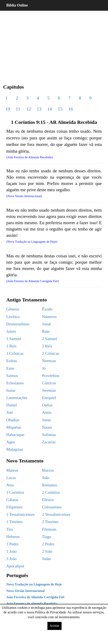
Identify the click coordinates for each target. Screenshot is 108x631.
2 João (47, 551)
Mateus (12, 470)
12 (28, 108)
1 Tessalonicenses (20, 514)
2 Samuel (49, 338)
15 (60, 108)
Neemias (49, 361)
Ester (10, 368)
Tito (9, 529)
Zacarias (48, 442)
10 (7, 108)
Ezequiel (49, 397)
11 (18, 108)
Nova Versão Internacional (25, 591)
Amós (46, 412)
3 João (11, 558)
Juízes (11, 331)
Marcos (48, 470)
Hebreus (13, 536)
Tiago (46, 536)
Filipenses (14, 507)
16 (70, 108)
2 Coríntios (51, 492)
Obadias (12, 420)
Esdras (11, 361)
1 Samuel (13, 338)
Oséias (47, 405)
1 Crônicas (15, 353)
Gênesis (12, 309)
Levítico (13, 316)
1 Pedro (12, 544)
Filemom (49, 529)
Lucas (11, 477)
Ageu (10, 442)
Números (49, 316)
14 (49, 108)
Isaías (10, 390)
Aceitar (54, 625)
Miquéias (13, 427)
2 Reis (47, 346)
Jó (44, 368)
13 (39, 108)
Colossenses (52, 507)
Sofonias (49, 434)
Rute (46, 331)
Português (17, 575)
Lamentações (16, 397)
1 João (11, 551)
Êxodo (47, 309)
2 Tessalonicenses (56, 514)
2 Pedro (48, 544)
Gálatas (12, 499)
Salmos (12, 375)
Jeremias (49, 390)
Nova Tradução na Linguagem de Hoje (34, 584)
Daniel (11, 405)
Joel (9, 412)
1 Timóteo (14, 522)
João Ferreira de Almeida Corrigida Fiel (35, 597)
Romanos (49, 485)
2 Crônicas (50, 353)
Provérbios (50, 375)
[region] (54, 44)
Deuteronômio (17, 324)
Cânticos (49, 383)
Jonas (46, 420)
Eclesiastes (15, 383)
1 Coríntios (15, 492)
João (45, 477)
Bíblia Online (17, 5)
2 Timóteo (50, 522)
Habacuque (15, 434)
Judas (46, 558)
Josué (46, 324)
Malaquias (14, 449)
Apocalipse (15, 566)
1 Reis (11, 346)
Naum (47, 427)
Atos (10, 485)
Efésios (48, 499)
